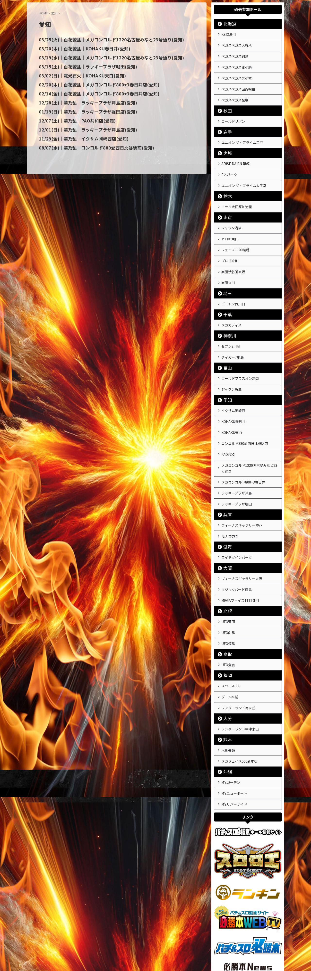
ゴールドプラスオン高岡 (240, 355)
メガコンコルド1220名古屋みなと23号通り (249, 438)
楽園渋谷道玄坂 (233, 254)
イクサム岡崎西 (233, 385)
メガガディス (231, 305)
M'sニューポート (234, 743)
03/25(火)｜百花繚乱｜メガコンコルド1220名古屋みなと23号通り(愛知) (102, 39)
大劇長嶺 (228, 702)
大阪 (225, 531)
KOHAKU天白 (231, 405)
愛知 (225, 375)
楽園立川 (228, 264)
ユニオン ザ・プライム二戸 (242, 134)
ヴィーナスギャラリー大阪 (241, 542)
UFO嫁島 (228, 602)
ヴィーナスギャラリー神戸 (241, 491)
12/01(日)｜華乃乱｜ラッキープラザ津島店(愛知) (82, 127)
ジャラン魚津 (231, 365)
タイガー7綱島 (232, 335)
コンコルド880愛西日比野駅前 (244, 415)
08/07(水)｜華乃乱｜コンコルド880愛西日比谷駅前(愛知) (89, 145)
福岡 (225, 632)
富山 (225, 345)
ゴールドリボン (233, 114)
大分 (225, 672)
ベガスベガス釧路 (234, 53)
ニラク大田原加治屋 (236, 194)
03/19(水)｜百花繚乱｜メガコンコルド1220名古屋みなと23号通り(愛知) (102, 57)
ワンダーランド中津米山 (240, 682)
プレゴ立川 (229, 244)
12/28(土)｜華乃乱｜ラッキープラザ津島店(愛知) (82, 101)
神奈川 (227, 315)
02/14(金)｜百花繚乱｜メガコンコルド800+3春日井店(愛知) (91, 92)
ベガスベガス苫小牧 (236, 73)
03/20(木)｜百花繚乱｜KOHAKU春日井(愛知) (78, 48)
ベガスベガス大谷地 (236, 43)
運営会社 (138, 944)
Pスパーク (229, 164)
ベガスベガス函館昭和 (238, 83)
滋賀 (225, 511)
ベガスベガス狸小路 (236, 63)
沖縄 (225, 723)
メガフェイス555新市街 (239, 712)
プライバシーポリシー (164, 944)
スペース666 (230, 642)
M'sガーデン (230, 733)
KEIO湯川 (228, 33)
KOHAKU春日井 (233, 395)
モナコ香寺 (229, 501)
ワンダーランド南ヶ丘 (238, 662)
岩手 (225, 124)
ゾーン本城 (229, 652)
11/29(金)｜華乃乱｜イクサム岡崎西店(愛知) (78, 136)
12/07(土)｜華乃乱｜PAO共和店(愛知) (72, 118)
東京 (225, 204)
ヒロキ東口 (229, 224)
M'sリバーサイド (234, 753)
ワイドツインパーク (236, 521)
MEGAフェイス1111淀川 (240, 562)
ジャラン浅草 (231, 214)
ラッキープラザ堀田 (236, 471)
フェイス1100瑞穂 (235, 234)
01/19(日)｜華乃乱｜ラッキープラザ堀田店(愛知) (82, 109)
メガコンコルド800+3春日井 (243, 451)
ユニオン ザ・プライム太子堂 (243, 174)
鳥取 (225, 612)
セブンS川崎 (230, 325)
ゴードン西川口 (233, 284)
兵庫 (225, 481)
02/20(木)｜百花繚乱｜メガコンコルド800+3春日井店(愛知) (91, 83)
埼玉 (225, 274)
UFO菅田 (228, 582)
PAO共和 (228, 425)
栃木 (225, 184)
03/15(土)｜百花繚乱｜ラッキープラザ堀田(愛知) (82, 66)
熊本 (225, 692)
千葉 (225, 295)
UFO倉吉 (228, 622)
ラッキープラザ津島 (236, 461)
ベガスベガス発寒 (234, 93)
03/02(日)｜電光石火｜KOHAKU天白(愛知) (76, 74)
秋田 (225, 103)
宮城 (225, 144)
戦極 (155, 955)
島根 (225, 572)
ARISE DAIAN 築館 (235, 154)
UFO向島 (228, 592)
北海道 (227, 23)
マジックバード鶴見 (236, 552)
